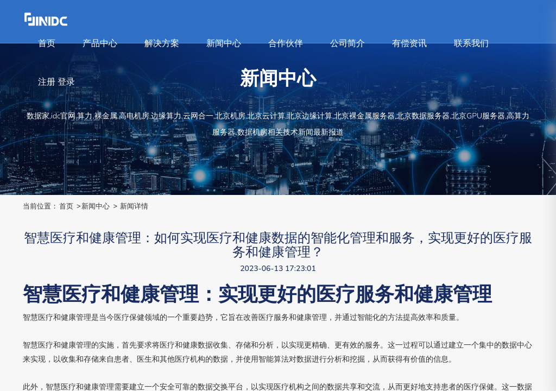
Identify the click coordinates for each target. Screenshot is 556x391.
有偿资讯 (409, 43)
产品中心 (100, 43)
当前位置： (40, 206)
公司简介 (347, 43)
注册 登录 (56, 82)
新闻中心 (223, 43)
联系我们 (471, 43)
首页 (46, 43)
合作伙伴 (285, 43)
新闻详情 (134, 206)
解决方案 (161, 43)
